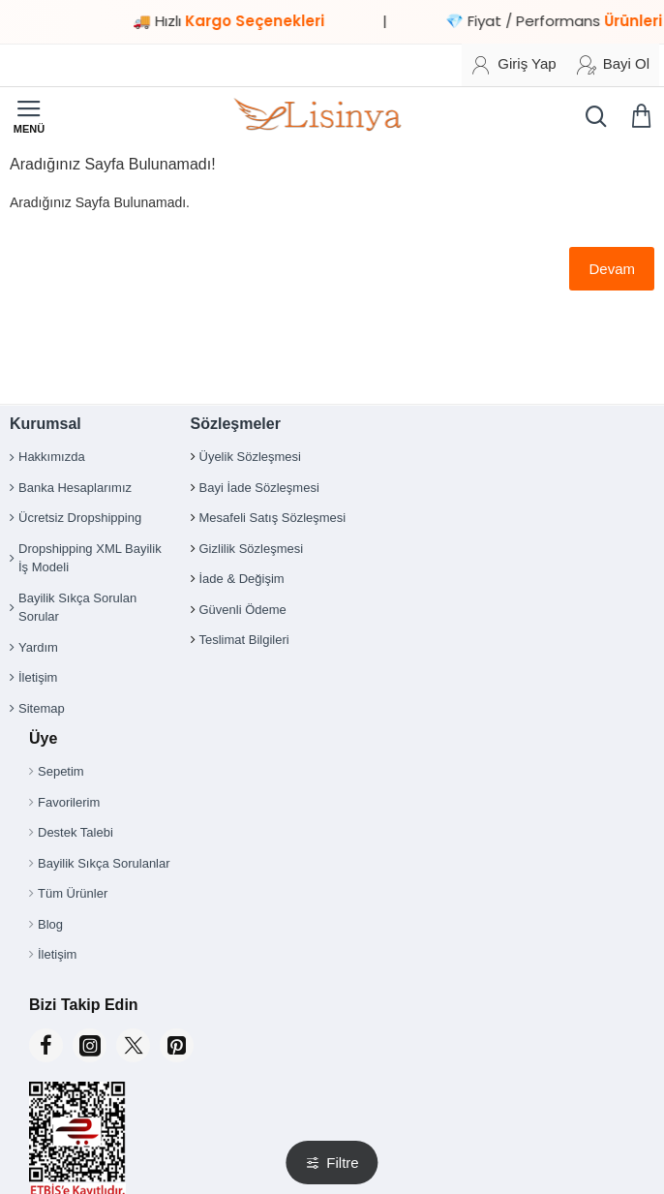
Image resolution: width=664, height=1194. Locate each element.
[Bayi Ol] (613, 65)
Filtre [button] (342, 1162)
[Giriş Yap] (513, 65)
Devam (612, 268)
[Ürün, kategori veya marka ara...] (591, 116)
